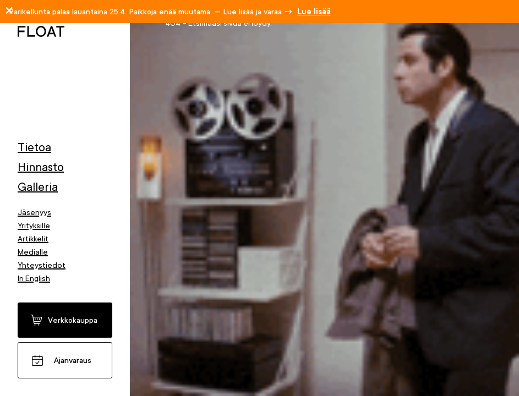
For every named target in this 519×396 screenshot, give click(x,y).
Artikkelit (33, 238)
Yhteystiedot (41, 265)
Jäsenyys (34, 212)
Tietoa (34, 147)
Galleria (38, 187)
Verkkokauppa (72, 320)
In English (34, 278)
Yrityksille (34, 225)
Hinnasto (41, 167)
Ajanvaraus (72, 360)
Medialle (33, 252)
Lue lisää (314, 11)
